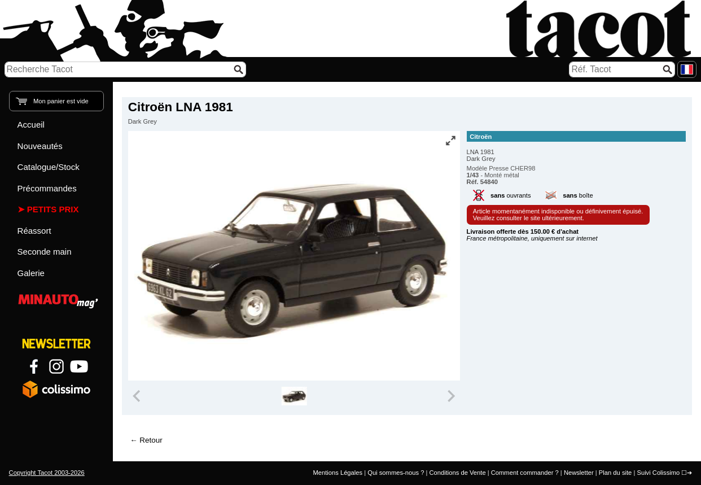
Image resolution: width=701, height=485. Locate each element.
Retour (150, 440)
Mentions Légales (337, 472)
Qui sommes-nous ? (395, 472)
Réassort (34, 230)
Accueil (31, 124)
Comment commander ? (525, 472)
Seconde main (44, 251)
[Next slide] (451, 396)
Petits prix (53, 209)
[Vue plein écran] (450, 140)
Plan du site (615, 472)
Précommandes (47, 188)
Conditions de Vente (457, 472)
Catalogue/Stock (48, 167)
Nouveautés (40, 146)
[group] (294, 396)
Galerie (31, 273)
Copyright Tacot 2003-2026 (47, 472)
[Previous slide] (137, 396)
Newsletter (579, 472)
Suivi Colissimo (658, 472)
